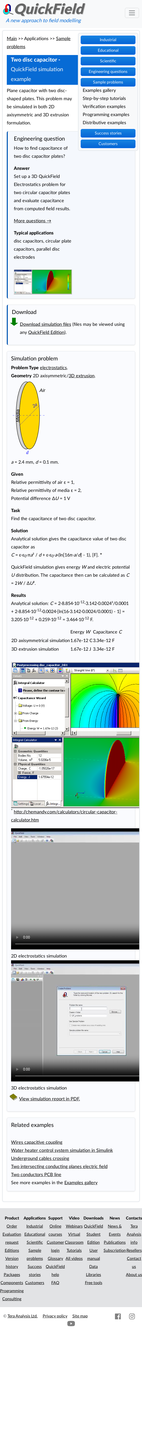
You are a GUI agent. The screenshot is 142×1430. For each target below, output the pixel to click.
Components (12, 1283)
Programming (12, 1291)
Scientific (108, 61)
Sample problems (108, 82)
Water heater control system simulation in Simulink (62, 1150)
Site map (80, 1316)
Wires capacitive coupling (36, 1142)
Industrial (108, 40)
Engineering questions (108, 72)
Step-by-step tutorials (104, 98)
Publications (115, 1242)
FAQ (55, 1283)
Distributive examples (104, 122)
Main (12, 38)
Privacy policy (55, 1316)
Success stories (108, 133)
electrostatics (53, 367)
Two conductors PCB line (36, 1174)
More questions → (32, 221)
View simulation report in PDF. (49, 1099)
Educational (108, 50)
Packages (12, 1275)
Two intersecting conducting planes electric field (59, 1166)
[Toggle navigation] (132, 13)
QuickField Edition (46, 332)
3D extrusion (81, 376)
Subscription (115, 1251)
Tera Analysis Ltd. (23, 1316)
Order (12, 1226)
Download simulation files (45, 324)
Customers (108, 144)
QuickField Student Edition (93, 1234)
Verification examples (104, 106)
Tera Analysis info (134, 1234)
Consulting (11, 1299)
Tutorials (74, 1251)
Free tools (93, 1283)
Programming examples (106, 114)
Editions (12, 1251)
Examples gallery (99, 90)
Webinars (74, 1226)
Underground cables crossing (40, 1158)
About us (134, 1275)
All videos (74, 1259)
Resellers (134, 1251)
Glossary (55, 1259)
